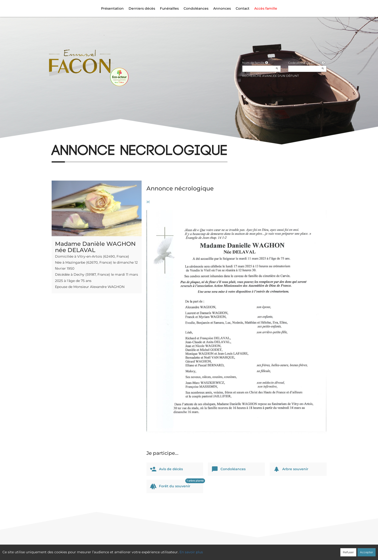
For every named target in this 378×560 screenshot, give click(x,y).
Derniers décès (142, 8)
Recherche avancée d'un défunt (270, 76)
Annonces (222, 8)
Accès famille (265, 8)
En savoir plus (191, 552)
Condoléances (196, 8)
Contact (242, 8)
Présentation (112, 8)
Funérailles (169, 8)
